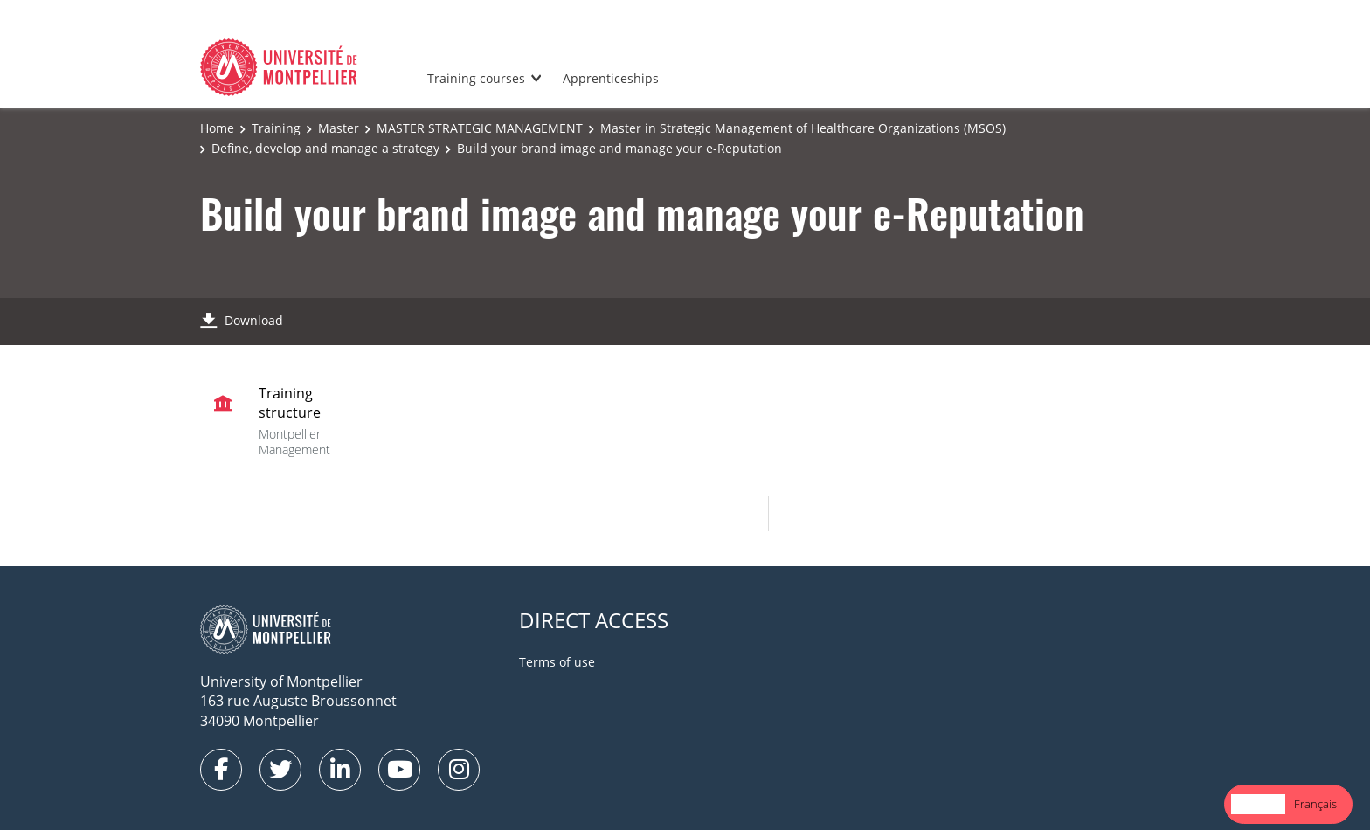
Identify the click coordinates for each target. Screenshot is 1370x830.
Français (1315, 804)
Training (276, 128)
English (1258, 804)
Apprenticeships (611, 78)
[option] (1315, 804)
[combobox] (1258, 804)
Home (217, 128)
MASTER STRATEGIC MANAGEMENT (480, 128)
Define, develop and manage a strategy (325, 148)
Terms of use (557, 662)
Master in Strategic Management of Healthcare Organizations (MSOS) (803, 128)
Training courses (476, 78)
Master (338, 128)
